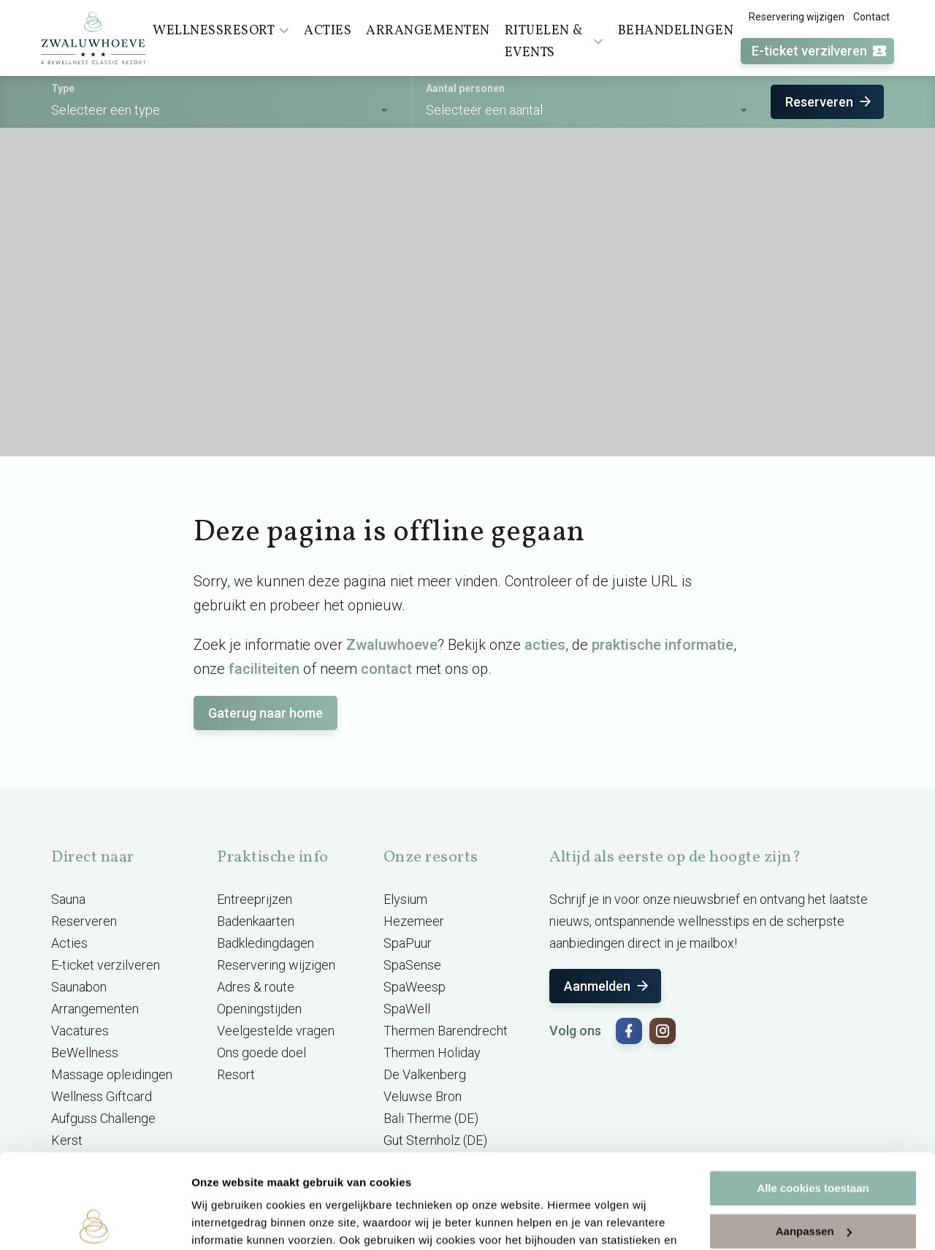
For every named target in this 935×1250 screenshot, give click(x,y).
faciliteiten (264, 669)
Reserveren (829, 101)
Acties (69, 943)
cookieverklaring (342, 1181)
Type (63, 88)
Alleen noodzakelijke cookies (813, 1179)
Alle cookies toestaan (813, 1094)
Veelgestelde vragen (276, 1030)
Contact (871, 17)
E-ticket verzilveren (820, 51)
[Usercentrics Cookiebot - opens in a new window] (95, 1221)
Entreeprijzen (254, 899)
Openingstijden (259, 1008)
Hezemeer (413, 921)
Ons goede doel (261, 1052)
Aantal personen (465, 88)
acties (544, 644)
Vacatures (80, 1030)
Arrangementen (95, 1008)
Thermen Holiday (432, 1052)
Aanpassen (814, 1136)
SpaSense (412, 965)
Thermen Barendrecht (445, 1030)
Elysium (405, 899)
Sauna (68, 899)
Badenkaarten (255, 921)
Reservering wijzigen (796, 17)
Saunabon (79, 986)
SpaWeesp (414, 986)
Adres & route (255, 986)
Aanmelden (607, 986)
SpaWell (406, 1008)
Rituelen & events (554, 42)
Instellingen (222, 1221)
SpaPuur (407, 943)
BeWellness (84, 1052)
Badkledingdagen (265, 943)
